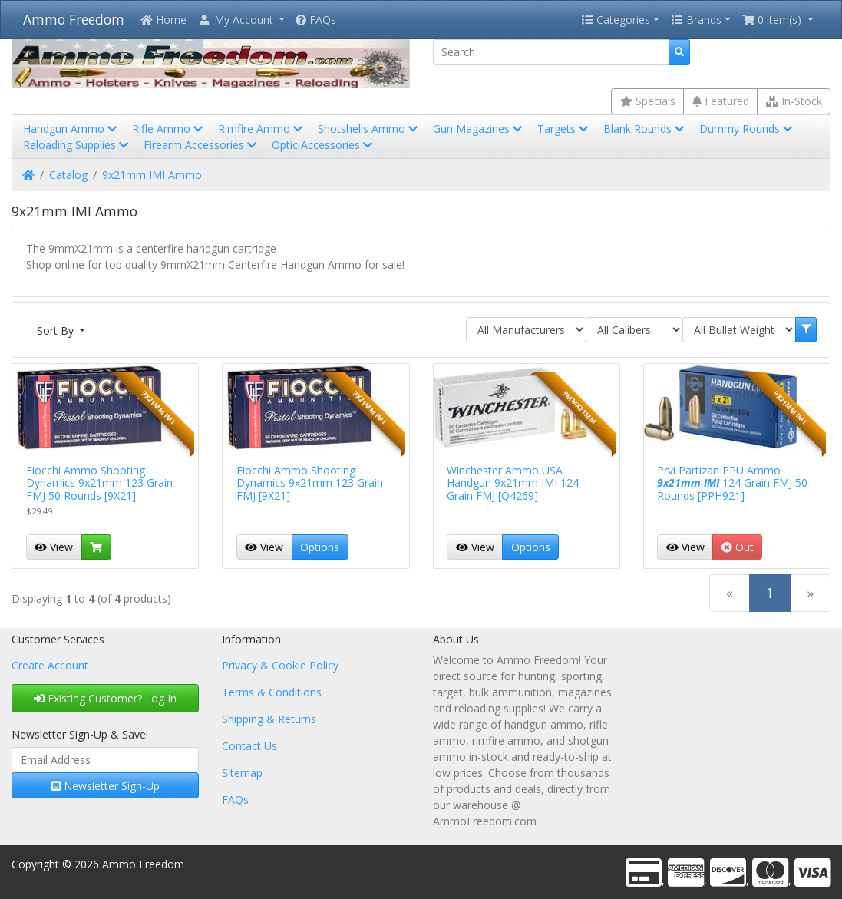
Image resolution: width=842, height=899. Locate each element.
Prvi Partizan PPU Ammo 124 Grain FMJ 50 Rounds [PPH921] (732, 483)
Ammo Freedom (73, 19)
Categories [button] (615, 19)
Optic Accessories (323, 144)
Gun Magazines (479, 128)
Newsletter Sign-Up (105, 785)
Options (319, 547)
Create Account (50, 665)
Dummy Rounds (747, 128)
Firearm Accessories (201, 144)
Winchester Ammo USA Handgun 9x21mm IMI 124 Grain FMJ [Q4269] (513, 483)
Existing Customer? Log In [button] (105, 698)
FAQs (316, 19)
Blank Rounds (645, 128)
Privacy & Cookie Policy (280, 665)
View (54, 547)
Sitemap (242, 772)
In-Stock (794, 101)
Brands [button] (696, 19)
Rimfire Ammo (261, 128)
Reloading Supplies (77, 144)
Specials (647, 101)
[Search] (551, 52)
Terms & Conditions (272, 692)
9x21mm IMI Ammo (152, 174)
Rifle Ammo (169, 128)
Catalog (68, 174)
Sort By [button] (57, 330)
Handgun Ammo (71, 128)
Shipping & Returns (269, 719)
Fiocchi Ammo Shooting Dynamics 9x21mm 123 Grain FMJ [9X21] (309, 483)
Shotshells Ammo (369, 128)
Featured (720, 101)
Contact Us (249, 746)
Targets (564, 128)
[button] (241, 19)
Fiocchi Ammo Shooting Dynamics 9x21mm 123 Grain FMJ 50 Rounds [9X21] (99, 483)
